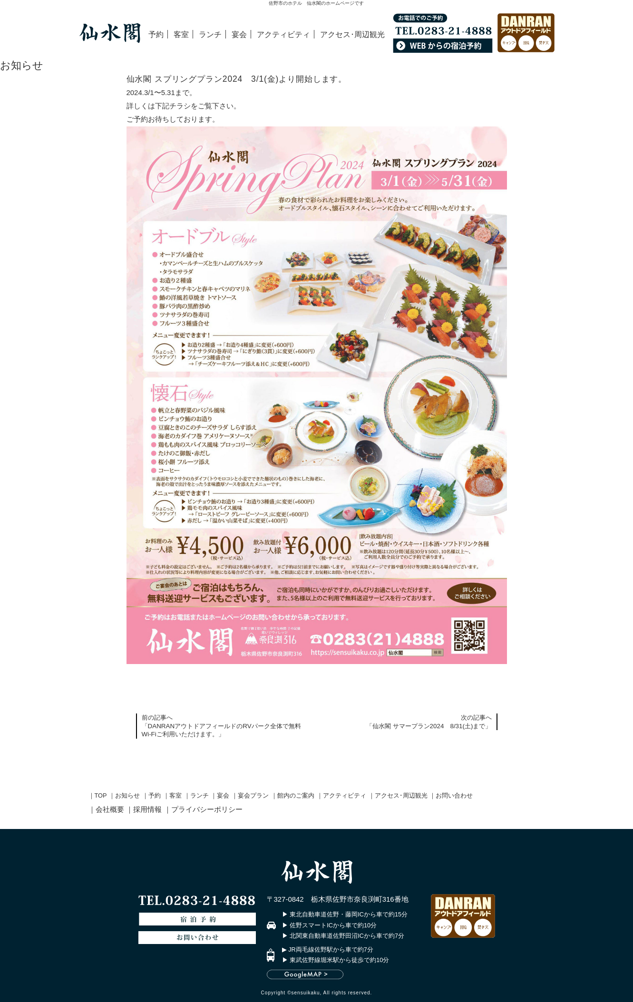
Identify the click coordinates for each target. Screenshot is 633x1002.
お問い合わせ (454, 795)
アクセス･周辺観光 (352, 34)
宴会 (239, 34)
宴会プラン (253, 795)
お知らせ (127, 795)
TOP (101, 795)
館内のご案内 (295, 795)
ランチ (210, 34)
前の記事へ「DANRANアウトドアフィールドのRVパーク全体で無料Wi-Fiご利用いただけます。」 (221, 726)
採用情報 (147, 809)
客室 (181, 34)
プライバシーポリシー (207, 809)
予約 (156, 34)
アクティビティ (283, 34)
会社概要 (110, 809)
